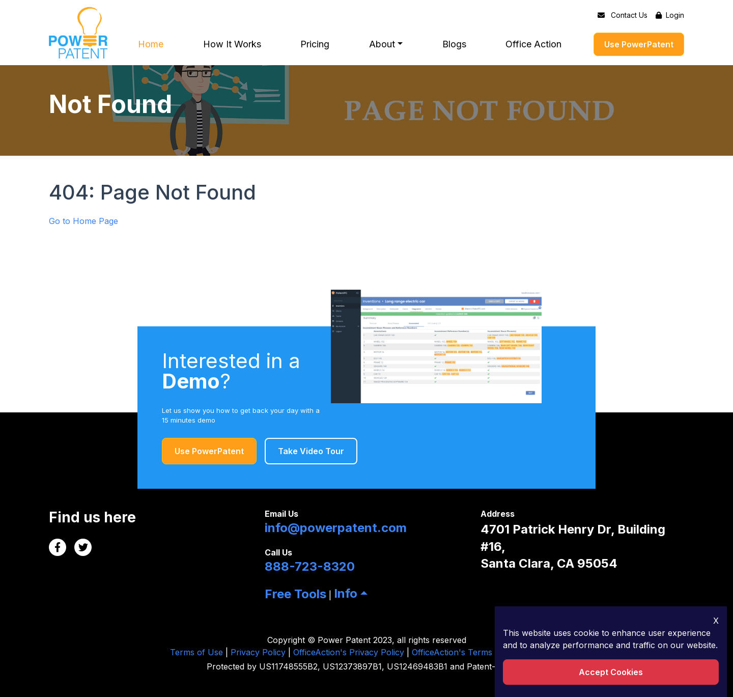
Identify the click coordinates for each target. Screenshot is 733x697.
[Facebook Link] (57, 547)
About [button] (382, 44)
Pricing (314, 44)
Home (150, 44)
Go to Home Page (83, 221)
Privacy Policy (258, 652)
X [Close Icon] (716, 621)
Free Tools (295, 594)
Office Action (533, 44)
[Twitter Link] (83, 547)
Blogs (454, 44)
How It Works (232, 44)
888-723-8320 (310, 566)
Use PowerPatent (638, 44)
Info (345, 594)
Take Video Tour (311, 451)
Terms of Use (196, 652)
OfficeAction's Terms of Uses (468, 652)
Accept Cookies (611, 672)
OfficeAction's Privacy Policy (348, 652)
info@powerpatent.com (336, 527)
